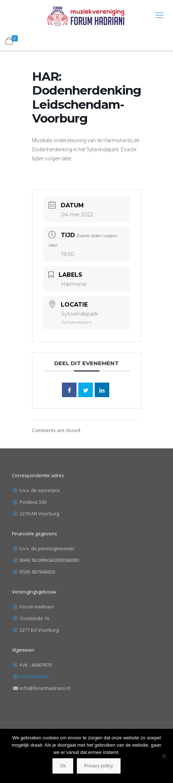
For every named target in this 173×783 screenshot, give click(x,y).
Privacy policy (98, 765)
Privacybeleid (33, 676)
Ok (63, 765)
